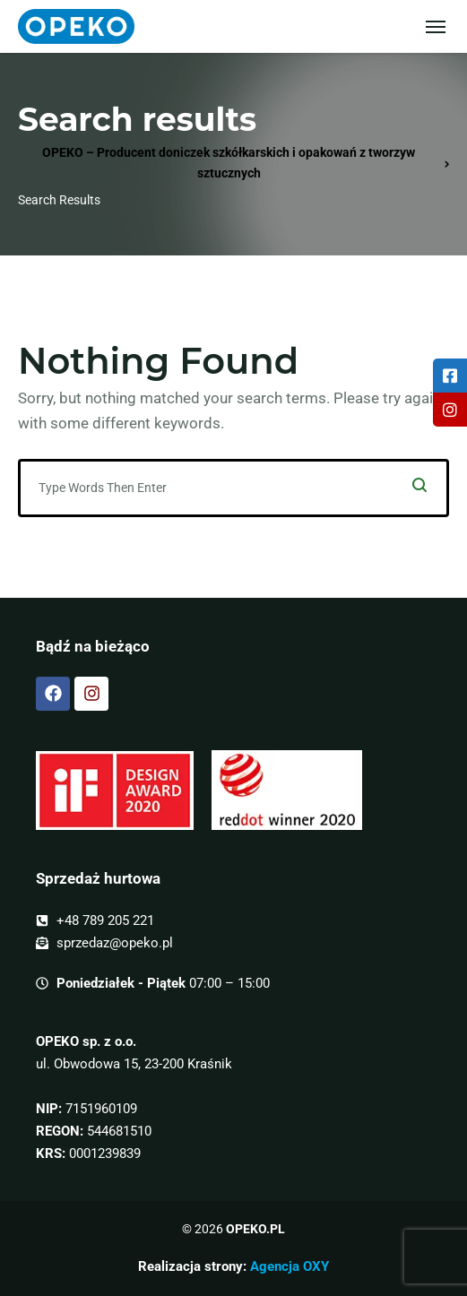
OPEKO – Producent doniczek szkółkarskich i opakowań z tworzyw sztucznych (228, 162)
